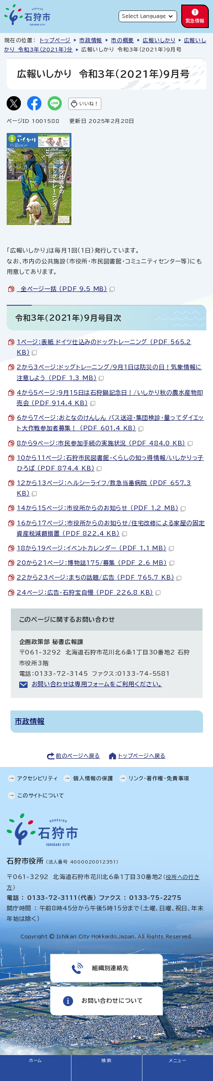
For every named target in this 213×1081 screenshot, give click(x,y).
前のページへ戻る (78, 756)
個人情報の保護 (93, 778)
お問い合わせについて (112, 1001)
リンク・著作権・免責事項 (159, 778)
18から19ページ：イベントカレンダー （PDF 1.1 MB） (95, 548)
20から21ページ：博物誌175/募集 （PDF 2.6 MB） (95, 563)
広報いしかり (159, 40)
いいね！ (89, 103)
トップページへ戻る (141, 756)
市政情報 (90, 40)
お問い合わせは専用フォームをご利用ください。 (97, 684)
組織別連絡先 (110, 968)
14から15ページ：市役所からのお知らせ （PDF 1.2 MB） (101, 508)
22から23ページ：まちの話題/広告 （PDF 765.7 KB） (99, 577)
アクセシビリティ (38, 778)
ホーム (35, 1060)
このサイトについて (41, 795)
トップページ (55, 40)
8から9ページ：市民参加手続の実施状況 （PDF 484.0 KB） (105, 443)
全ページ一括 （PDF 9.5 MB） (65, 289)
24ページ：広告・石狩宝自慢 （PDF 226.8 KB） (88, 592)
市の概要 (122, 40)
